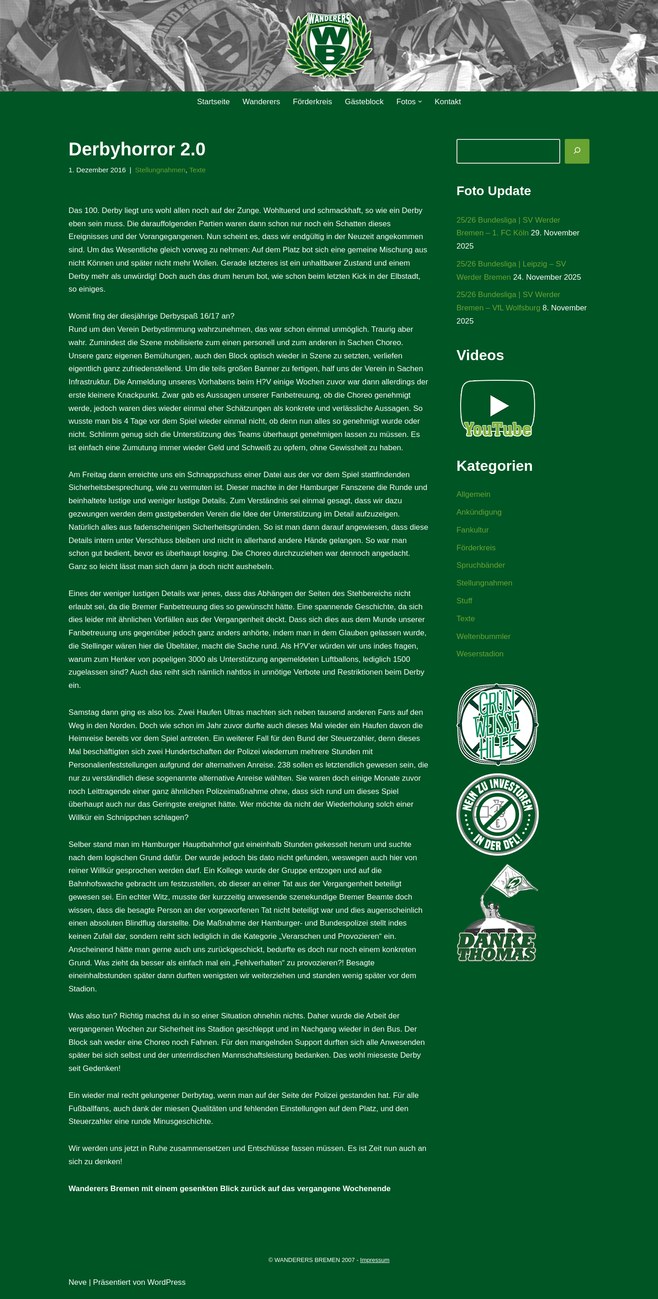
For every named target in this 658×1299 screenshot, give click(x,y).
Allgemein (473, 494)
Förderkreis (312, 101)
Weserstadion (480, 654)
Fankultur (472, 530)
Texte (198, 170)
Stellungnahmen (160, 170)
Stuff (464, 601)
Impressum (374, 1264)
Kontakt (448, 101)
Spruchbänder (480, 566)
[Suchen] (577, 151)
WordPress (167, 1286)
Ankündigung (479, 512)
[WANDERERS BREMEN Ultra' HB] (329, 46)
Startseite (212, 101)
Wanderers (261, 101)
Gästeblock (364, 101)
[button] (420, 102)
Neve (78, 1286)
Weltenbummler (483, 637)
